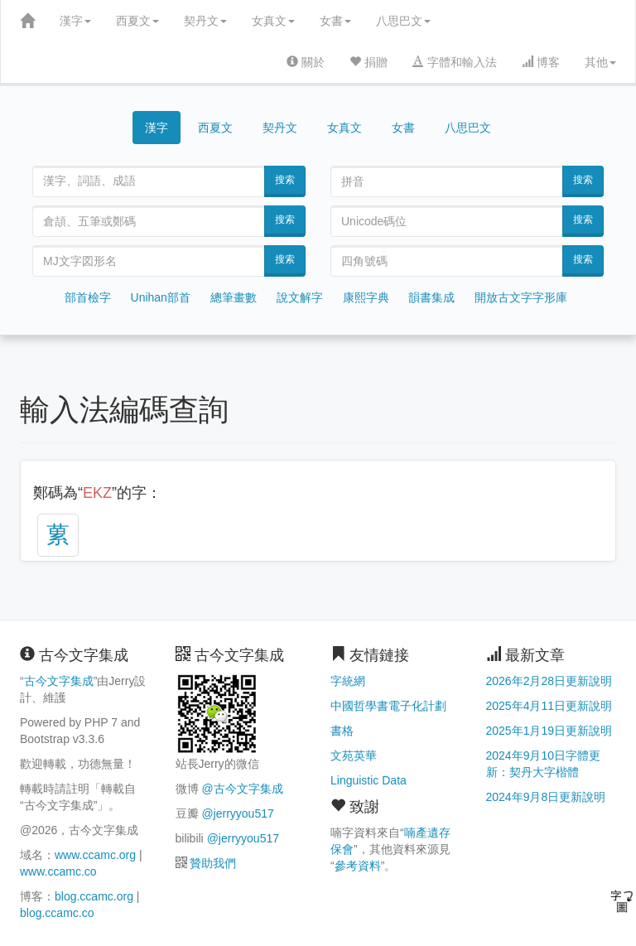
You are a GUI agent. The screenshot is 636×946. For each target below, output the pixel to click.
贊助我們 (213, 863)
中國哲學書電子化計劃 (388, 705)
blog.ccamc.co (57, 912)
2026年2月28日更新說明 (549, 681)
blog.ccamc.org (94, 896)
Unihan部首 (160, 297)
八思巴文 (403, 20)
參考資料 (358, 865)
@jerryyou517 (237, 813)
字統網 (347, 681)
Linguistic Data (368, 780)
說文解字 (300, 297)
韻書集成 (431, 297)
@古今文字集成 (241, 788)
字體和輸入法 (454, 62)
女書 (335, 20)
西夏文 (137, 20)
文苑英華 (353, 755)
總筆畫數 (233, 297)
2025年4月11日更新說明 (549, 705)
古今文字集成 (59, 681)
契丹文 (205, 20)
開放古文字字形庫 (521, 297)
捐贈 (368, 62)
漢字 (75, 20)
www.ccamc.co (58, 871)
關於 (306, 62)
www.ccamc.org (95, 855)
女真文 (273, 20)
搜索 (285, 180)
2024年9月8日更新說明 (546, 797)
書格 (342, 730)
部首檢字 (88, 297)
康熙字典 (366, 297)
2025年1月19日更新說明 (549, 730)
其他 (600, 62)
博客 (541, 62)
